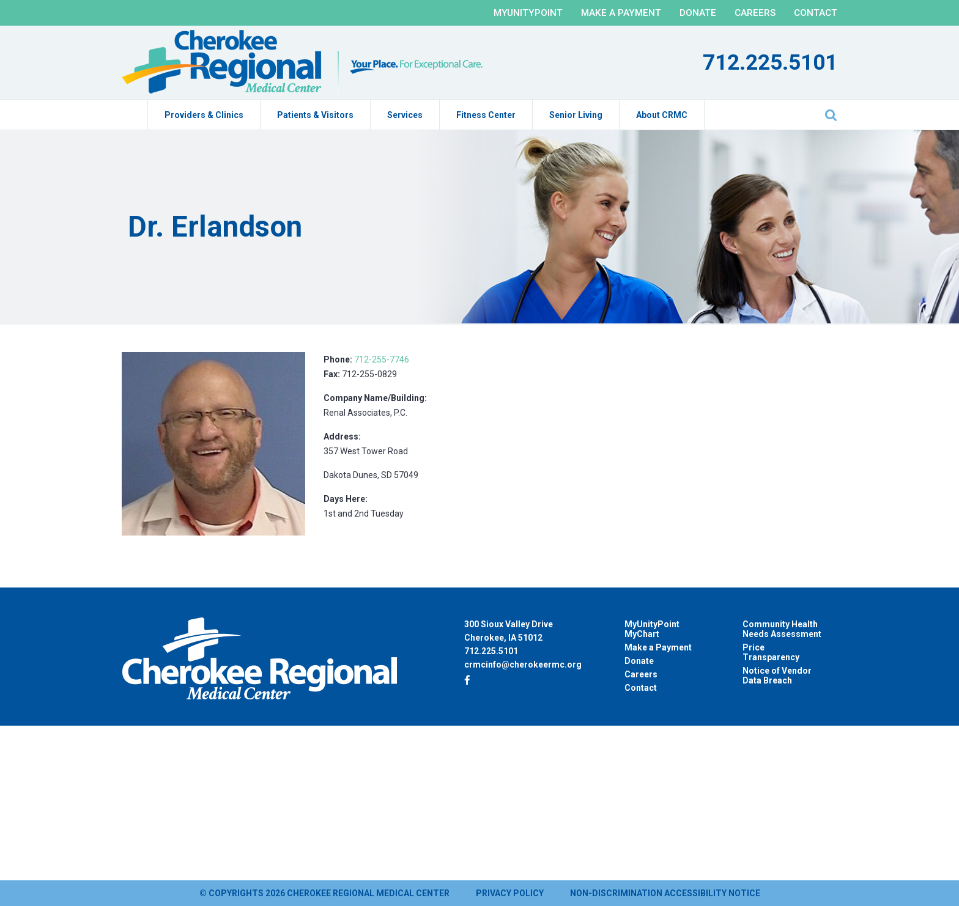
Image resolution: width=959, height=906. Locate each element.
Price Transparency (770, 652)
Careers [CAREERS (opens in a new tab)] (755, 12)
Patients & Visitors (315, 115)
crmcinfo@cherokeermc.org (523, 664)
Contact (815, 12)
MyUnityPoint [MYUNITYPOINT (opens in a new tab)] (528, 12)
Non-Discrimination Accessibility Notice (665, 893)
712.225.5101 (770, 62)
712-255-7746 (381, 359)
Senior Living (575, 115)
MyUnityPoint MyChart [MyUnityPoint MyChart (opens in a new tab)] (651, 629)
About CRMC (661, 115)
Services (405, 115)
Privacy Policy (510, 893)
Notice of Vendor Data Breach (777, 675)
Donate (697, 12)
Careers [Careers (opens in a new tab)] (640, 674)
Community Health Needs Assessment (781, 629)
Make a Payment (621, 12)
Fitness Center (486, 115)
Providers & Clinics (204, 115)
